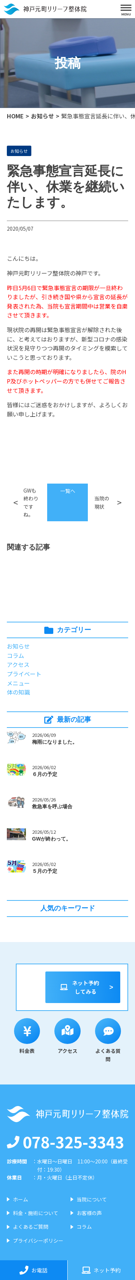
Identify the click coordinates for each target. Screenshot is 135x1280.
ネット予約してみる (79, 987)
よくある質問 (108, 1040)
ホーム (20, 1199)
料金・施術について (35, 1213)
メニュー (18, 683)
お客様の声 (89, 1213)
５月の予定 (44, 871)
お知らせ (42, 116)
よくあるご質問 (30, 1226)
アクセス (18, 664)
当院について (92, 1199)
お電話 (33, 1270)
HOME (15, 116)
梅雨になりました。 (54, 742)
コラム (15, 655)
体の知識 (18, 692)
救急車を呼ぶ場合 (52, 806)
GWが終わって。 (51, 839)
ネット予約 (101, 1270)
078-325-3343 (65, 1141)
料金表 (27, 1036)
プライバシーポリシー (38, 1240)
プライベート (24, 673)
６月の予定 (44, 774)
